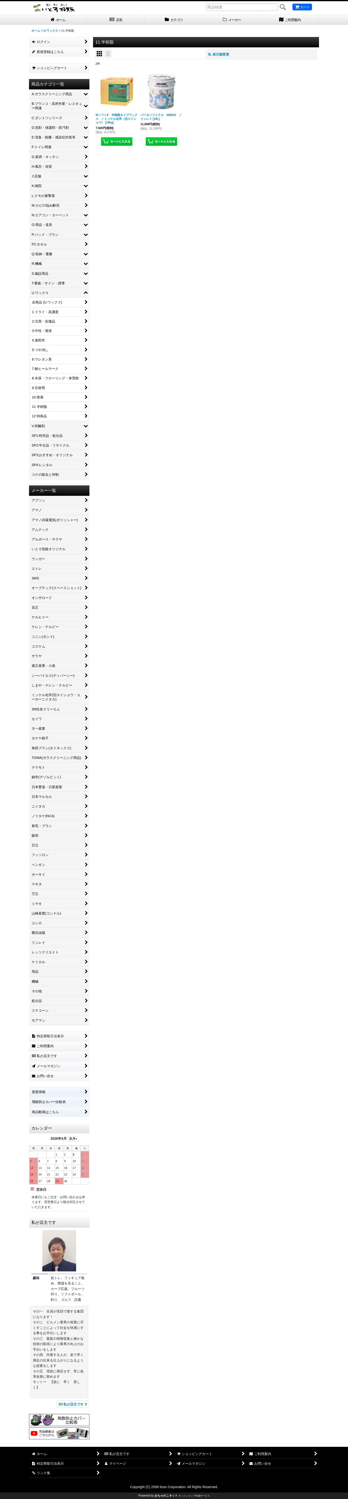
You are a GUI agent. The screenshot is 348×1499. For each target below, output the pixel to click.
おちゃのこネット (166, 1495)
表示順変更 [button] (218, 54)
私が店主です (72, 1404)
